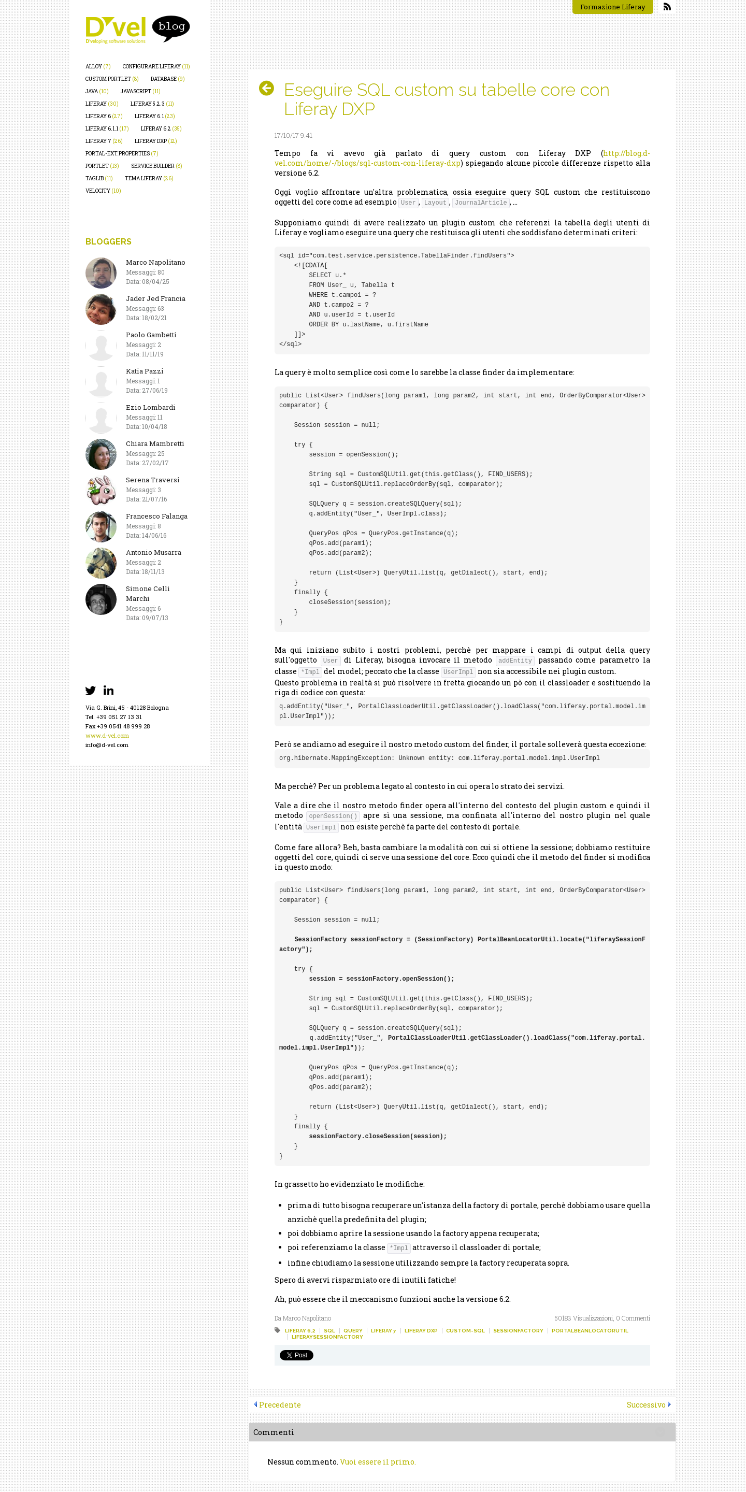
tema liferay (149, 178)
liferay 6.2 (161, 128)
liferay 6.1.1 (107, 128)
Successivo (646, 1405)
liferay (102, 104)
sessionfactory (518, 1330)
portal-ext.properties (122, 153)
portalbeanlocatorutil (590, 1330)
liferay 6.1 (155, 116)
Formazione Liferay (612, 6)
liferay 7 (104, 141)
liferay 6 (104, 116)
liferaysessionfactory (327, 1337)
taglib (99, 178)
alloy (98, 66)
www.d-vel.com (107, 735)
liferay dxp (156, 141)
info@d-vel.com (106, 745)
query (353, 1330)
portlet (102, 166)
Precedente (280, 1405)
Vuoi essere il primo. (378, 1462)
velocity (103, 191)
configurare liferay (156, 66)
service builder (156, 166)
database (168, 79)
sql (329, 1330)
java (97, 91)
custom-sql (465, 1330)
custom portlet (112, 79)
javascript (141, 91)
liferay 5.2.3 (152, 104)
